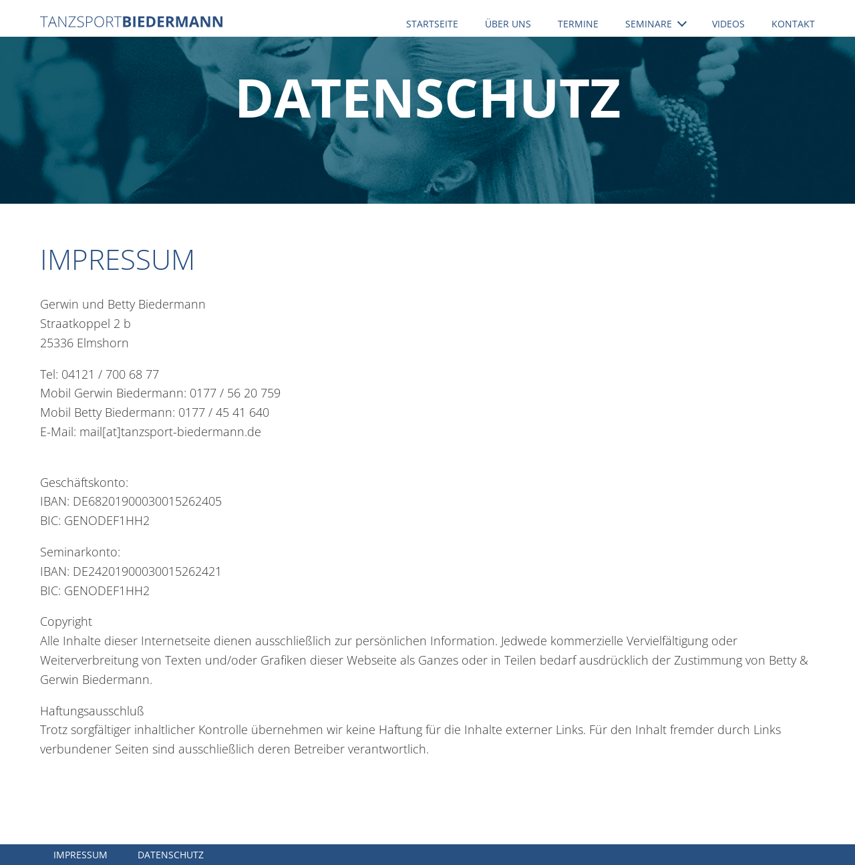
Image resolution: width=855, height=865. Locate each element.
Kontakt (793, 23)
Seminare (656, 23)
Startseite (432, 23)
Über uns (508, 23)
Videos (728, 23)
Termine (578, 23)
